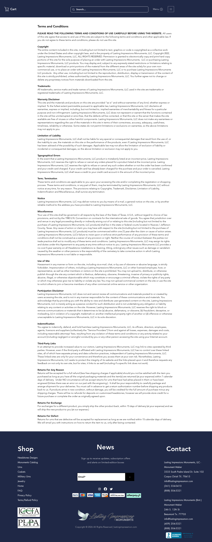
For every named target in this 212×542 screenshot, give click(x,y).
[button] (171, 9)
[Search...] (109, 9)
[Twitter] (111, 489)
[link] (13, 9)
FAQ (20, 490)
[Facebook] (105, 489)
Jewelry (21, 481)
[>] (129, 477)
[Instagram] (99, 489)
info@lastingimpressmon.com (178, 518)
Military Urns (24, 476)
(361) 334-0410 (173, 485)
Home (21, 485)
